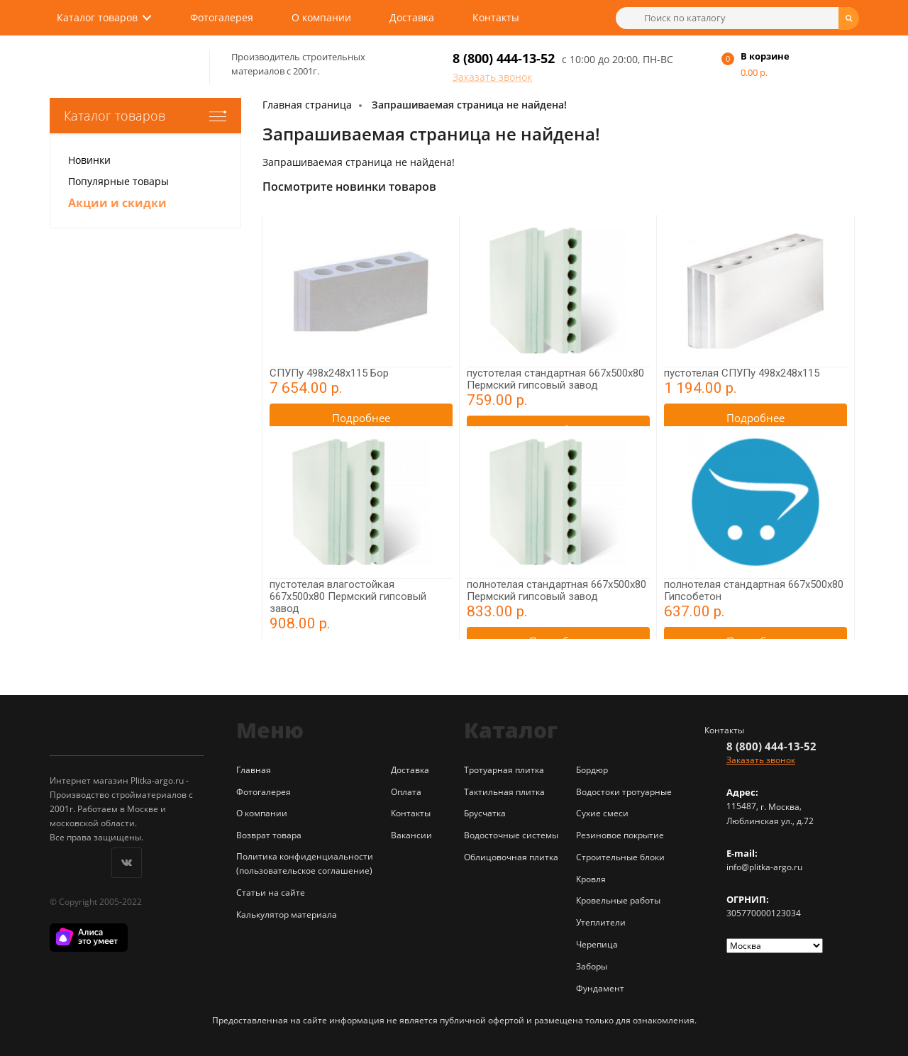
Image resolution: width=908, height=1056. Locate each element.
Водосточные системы (511, 835)
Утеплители (601, 922)
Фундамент (600, 988)
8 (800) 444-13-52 (504, 58)
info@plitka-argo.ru (764, 867)
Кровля (591, 879)
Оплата (406, 792)
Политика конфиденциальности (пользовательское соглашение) (304, 863)
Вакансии (411, 835)
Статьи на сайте (270, 893)
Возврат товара (268, 835)
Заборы (591, 966)
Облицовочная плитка (511, 857)
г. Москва (779, 807)
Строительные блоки (620, 857)
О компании (321, 17)
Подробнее (361, 418)
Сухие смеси (602, 813)
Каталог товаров (97, 17)
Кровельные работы (618, 900)
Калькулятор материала (286, 914)
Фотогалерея (221, 17)
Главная (253, 770)
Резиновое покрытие (620, 835)
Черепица (597, 944)
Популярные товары (118, 181)
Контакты (495, 17)
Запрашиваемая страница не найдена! (469, 104)
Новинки (89, 160)
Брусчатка (485, 813)
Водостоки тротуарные (624, 792)
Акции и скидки (117, 203)
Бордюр (592, 770)
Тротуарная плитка (504, 770)
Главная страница (307, 104)
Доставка (411, 17)
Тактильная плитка (504, 792)
